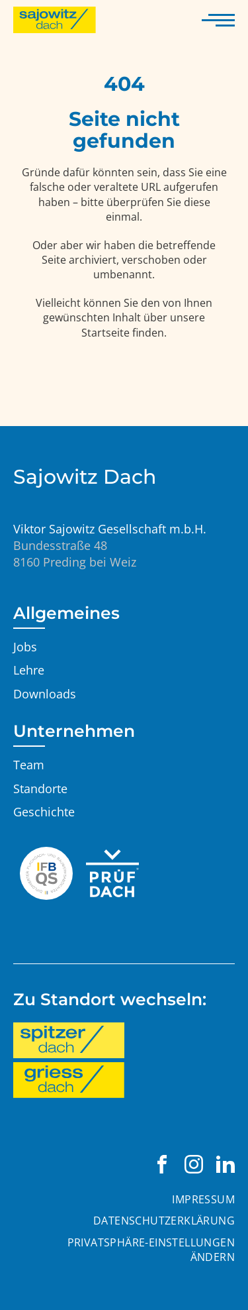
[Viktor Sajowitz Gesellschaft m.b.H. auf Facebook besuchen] (162, 1164)
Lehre (28, 670)
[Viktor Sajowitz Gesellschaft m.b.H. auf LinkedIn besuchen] (225, 1164)
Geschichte (44, 812)
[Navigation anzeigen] (218, 20)
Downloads (44, 694)
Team (28, 765)
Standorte (40, 788)
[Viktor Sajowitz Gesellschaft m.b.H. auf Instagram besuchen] (194, 1164)
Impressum (203, 1199)
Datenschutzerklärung (164, 1220)
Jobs (25, 647)
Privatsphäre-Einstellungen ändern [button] (151, 1249)
